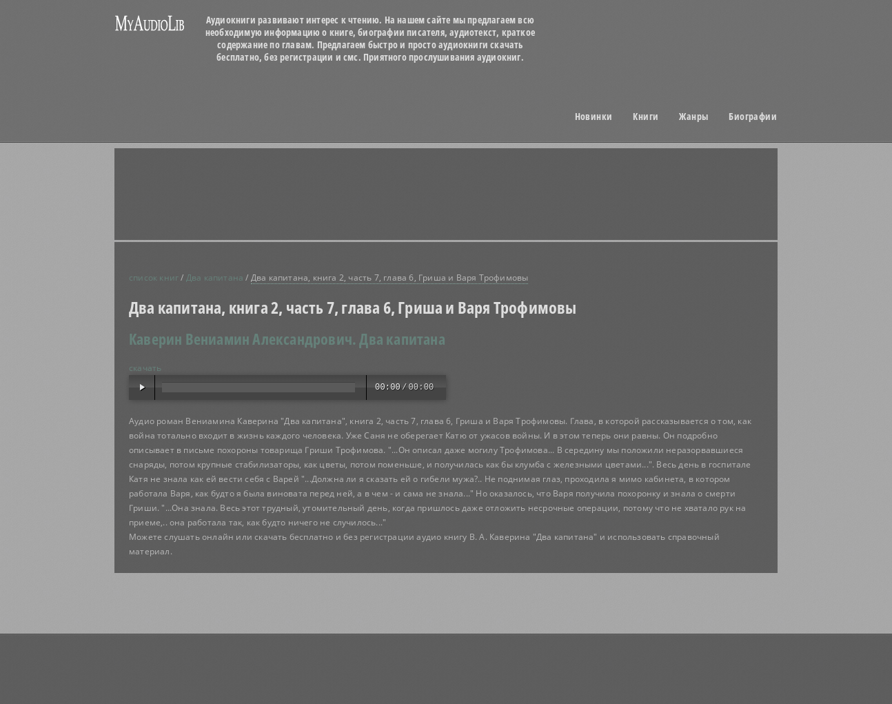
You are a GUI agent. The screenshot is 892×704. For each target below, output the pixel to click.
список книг (154, 277)
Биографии (753, 116)
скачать (145, 368)
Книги (645, 116)
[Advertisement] (463, 194)
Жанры (693, 116)
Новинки (594, 116)
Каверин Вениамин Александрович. (242, 338)
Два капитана (214, 277)
